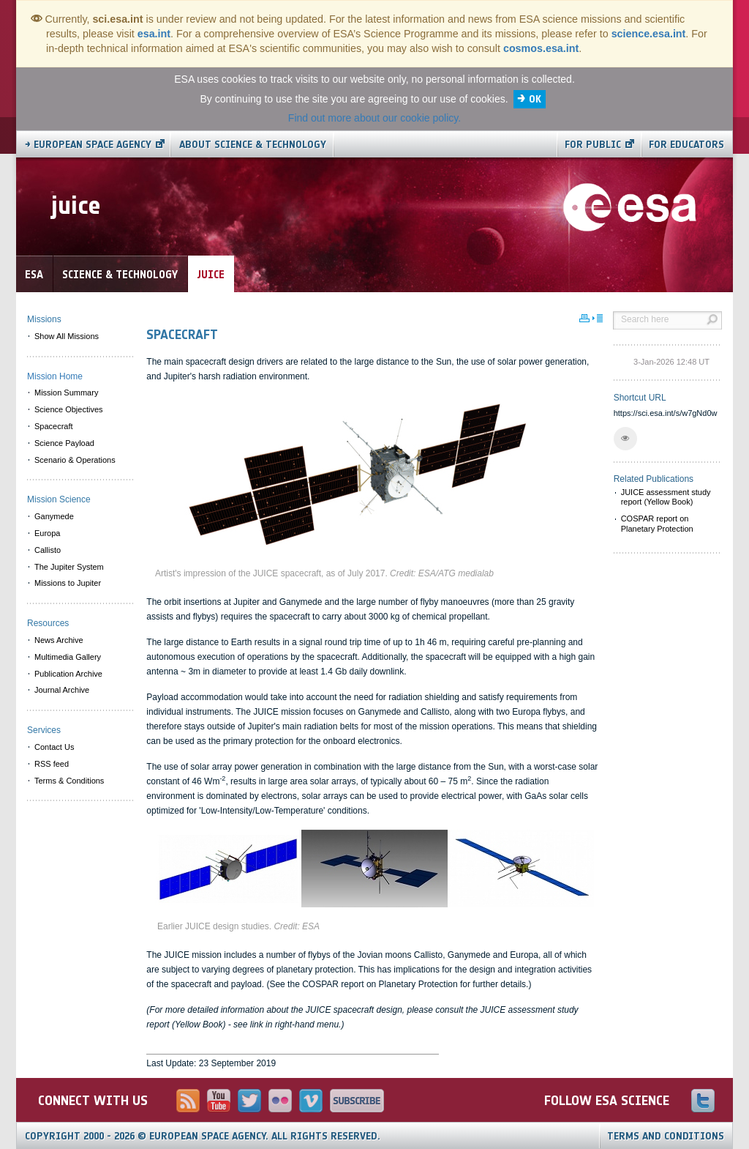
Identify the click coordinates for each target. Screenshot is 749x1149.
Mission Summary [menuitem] (66, 392)
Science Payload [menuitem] (64, 443)
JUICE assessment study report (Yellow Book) (666, 497)
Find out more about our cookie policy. (374, 118)
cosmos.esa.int (541, 48)
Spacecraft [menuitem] (53, 426)
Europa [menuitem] (47, 533)
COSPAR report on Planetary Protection (657, 523)
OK (535, 99)
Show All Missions (66, 336)
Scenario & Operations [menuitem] (75, 459)
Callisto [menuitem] (47, 550)
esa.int (154, 34)
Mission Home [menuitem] (55, 376)
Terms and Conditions (665, 1136)
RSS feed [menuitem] (51, 763)
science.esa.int (648, 34)
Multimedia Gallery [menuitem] (67, 656)
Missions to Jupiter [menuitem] (67, 583)
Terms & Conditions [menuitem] (69, 780)
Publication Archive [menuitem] (68, 673)
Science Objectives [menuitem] (68, 409)
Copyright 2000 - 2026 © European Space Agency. (202, 1136)
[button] (625, 438)
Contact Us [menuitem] (54, 747)
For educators (686, 144)
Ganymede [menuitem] (54, 516)
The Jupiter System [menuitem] (69, 566)
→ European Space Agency (88, 144)
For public (593, 144)
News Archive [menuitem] (58, 640)
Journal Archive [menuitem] (61, 689)
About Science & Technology (252, 144)
